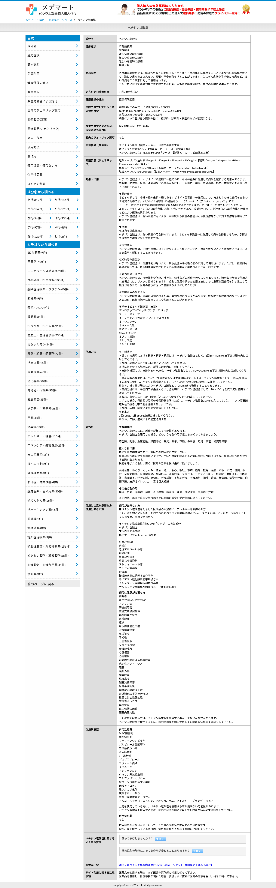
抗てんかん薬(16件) (40, 500)
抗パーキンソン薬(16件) (43, 509)
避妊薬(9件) (35, 298)
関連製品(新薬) (37, 119)
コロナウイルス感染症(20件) (46, 271)
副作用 (31, 156)
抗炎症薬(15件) (37, 362)
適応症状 (33, 55)
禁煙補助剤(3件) (38, 473)
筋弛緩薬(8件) (36, 528)
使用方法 (33, 147)
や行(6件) (60, 227)
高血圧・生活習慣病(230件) (45, 335)
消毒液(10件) (35, 427)
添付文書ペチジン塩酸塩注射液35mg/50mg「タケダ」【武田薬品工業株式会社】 (166, 864)
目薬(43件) (34, 418)
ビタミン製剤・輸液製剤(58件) (48, 555)
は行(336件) (62, 218)
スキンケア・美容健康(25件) (46, 445)
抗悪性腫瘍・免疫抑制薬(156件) (48, 546)
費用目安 (33, 92)
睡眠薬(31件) (35, 316)
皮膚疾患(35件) (37, 399)
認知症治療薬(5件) (39, 537)
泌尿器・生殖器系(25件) (43, 408)
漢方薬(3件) (35, 574)
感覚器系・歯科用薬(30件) (45, 491)
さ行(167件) (35, 209)
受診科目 (33, 73)
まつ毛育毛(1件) (38, 454)
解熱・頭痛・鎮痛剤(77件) (45, 353)
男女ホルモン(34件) (40, 344)
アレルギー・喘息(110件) (44, 436)
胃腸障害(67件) (37, 372)
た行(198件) (62, 209)
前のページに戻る (40, 584)
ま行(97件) (34, 227)
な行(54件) (34, 218)
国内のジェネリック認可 (43, 110)
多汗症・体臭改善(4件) (42, 482)
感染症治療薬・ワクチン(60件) (48, 289)
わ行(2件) (60, 236)
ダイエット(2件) (38, 463)
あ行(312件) (35, 200)
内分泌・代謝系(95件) (42, 390)
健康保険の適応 (37, 83)
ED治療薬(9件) (37, 252)
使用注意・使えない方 (42, 165)
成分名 (31, 46)
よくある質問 (36, 184)
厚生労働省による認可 (42, 101)
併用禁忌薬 (34, 174)
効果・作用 (34, 138)
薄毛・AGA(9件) (38, 307)
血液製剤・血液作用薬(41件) (46, 565)
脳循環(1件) (35, 519)
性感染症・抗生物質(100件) (45, 280)
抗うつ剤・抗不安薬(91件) (45, 326)
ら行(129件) (35, 236)
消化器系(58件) (37, 381)
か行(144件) (62, 200)
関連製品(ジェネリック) (43, 128)
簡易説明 (33, 64)
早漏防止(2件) (36, 261)
